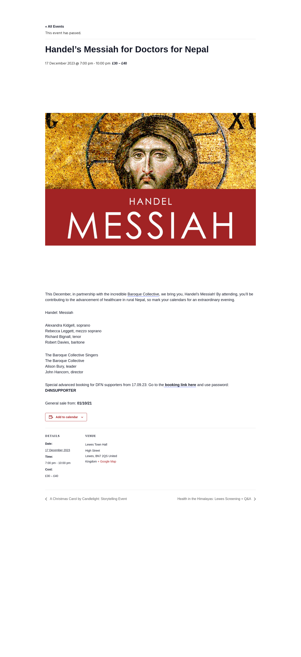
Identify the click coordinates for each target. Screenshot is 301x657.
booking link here (180, 385)
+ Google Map (107, 461)
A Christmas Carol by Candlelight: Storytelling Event (88, 499)
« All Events (54, 26)
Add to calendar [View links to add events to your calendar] (67, 417)
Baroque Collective (143, 294)
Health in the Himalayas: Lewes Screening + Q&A (214, 499)
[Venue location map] (147, 457)
